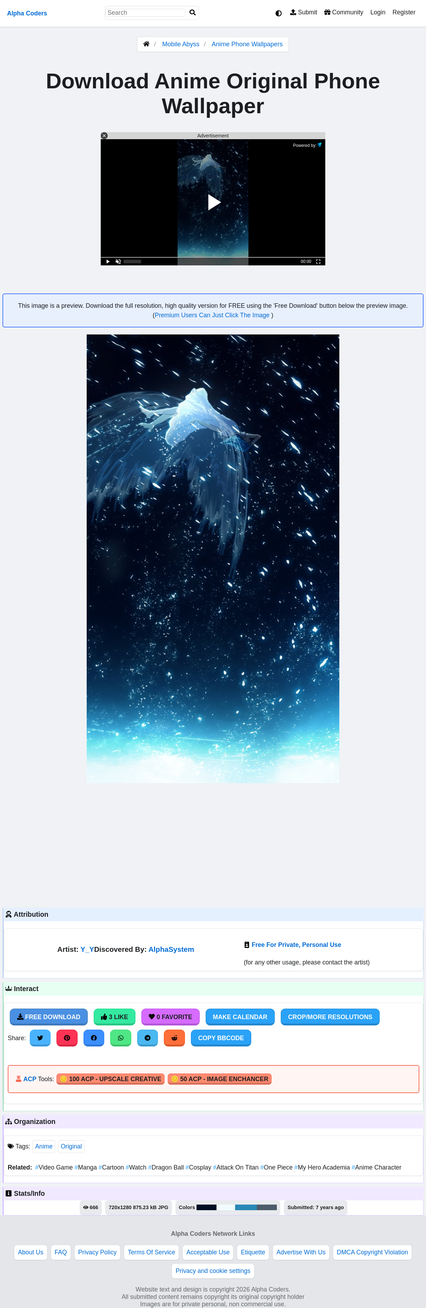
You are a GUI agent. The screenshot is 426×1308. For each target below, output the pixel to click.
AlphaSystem (171, 949)
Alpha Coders (27, 13)
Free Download (48, 1017)
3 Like (114, 1017)
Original (71, 1146)
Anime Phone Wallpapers (247, 44)
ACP (29, 1079)
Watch (137, 1167)
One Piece (277, 1167)
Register (403, 12)
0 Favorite (170, 1017)
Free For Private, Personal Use (296, 944)
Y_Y (87, 949)
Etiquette (253, 1252)
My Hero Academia (323, 1167)
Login (377, 12)
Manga (86, 1167)
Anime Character (376, 1167)
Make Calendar (240, 1017)
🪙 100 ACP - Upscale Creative (110, 1079)
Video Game (54, 1167)
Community (343, 12)
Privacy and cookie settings (212, 1270)
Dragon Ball (167, 1167)
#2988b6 (246, 1207)
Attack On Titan (236, 1167)
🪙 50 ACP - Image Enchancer (219, 1079)
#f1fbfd (226, 1207)
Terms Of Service (151, 1252)
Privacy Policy (97, 1252)
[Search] (193, 12)
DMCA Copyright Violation (372, 1252)
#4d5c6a (267, 1207)
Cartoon (112, 1167)
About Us (30, 1252)
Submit (303, 12)
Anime (44, 1146)
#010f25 (207, 1207)
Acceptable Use (207, 1252)
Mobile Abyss (180, 44)
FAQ (61, 1252)
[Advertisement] (213, 844)
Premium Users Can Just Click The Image (213, 315)
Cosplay (199, 1167)
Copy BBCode (221, 1038)
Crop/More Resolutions (330, 1017)
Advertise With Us (301, 1252)
